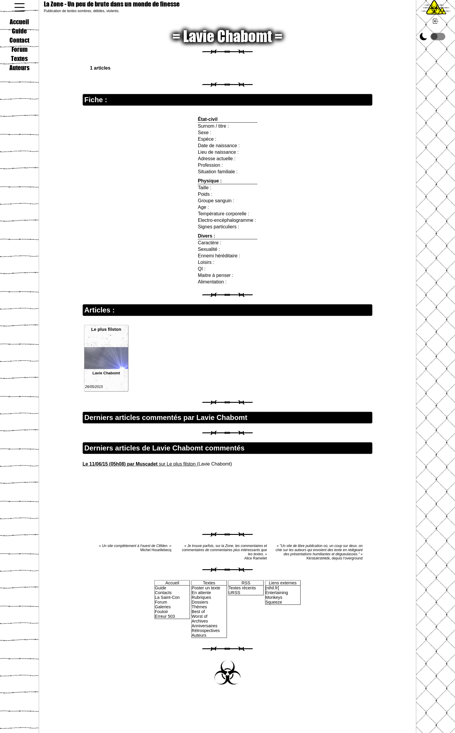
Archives (200, 621)
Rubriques (201, 597)
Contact (19, 40)
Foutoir (161, 611)
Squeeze (273, 602)
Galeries (163, 606)
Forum (20, 49)
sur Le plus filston (140, 463)
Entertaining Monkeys (276, 595)
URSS (234, 592)
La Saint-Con (167, 597)
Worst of (199, 616)
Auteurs (19, 67)
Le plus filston (106, 329)
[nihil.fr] (272, 588)
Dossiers (200, 602)
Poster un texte (206, 588)
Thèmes (199, 606)
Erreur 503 (165, 616)
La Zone (112, 4)
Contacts (163, 592)
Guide (19, 31)
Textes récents (242, 588)
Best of (198, 611)
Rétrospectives (206, 630)
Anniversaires (204, 625)
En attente (201, 592)
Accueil (19, 21)
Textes (19, 58)
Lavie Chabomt (106, 373)
